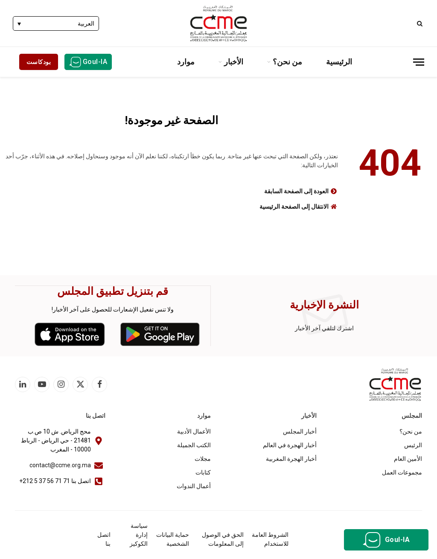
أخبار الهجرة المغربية (291, 458)
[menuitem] (56, 23)
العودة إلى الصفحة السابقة (296, 191)
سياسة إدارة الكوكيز (139, 534)
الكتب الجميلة (194, 444)
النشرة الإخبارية (324, 304)
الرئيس (413, 444)
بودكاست (38, 61)
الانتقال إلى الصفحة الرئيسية (294, 206)
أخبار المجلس (300, 431)
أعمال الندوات (194, 485)
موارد (186, 61)
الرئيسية (339, 61)
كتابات (203, 472)
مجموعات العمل (402, 472)
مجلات (203, 458)
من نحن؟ (287, 61)
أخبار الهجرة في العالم (290, 444)
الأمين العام (408, 458)
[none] (56, 23)
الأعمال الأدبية (194, 431)
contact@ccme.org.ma (60, 464)
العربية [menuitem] (86, 23)
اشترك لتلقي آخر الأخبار (324, 327)
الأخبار (233, 61)
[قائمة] (418, 62)
